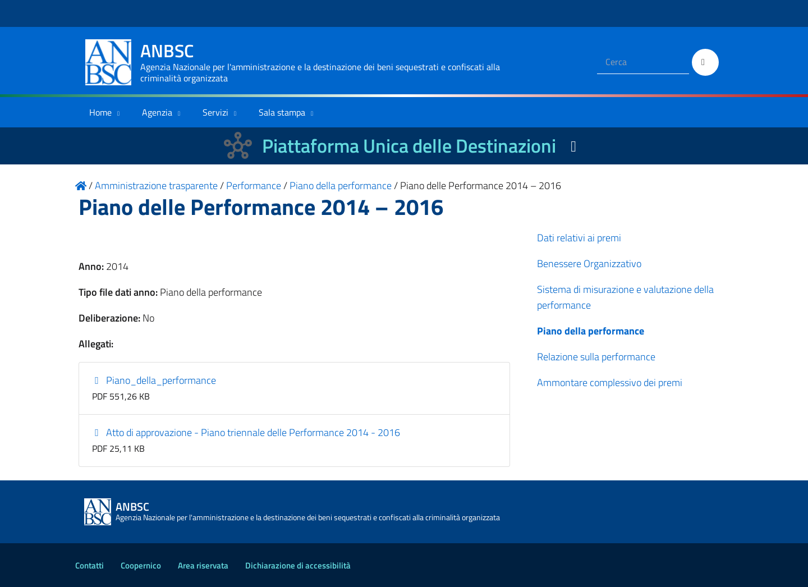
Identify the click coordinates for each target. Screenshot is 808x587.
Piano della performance (590, 330)
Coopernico (141, 565)
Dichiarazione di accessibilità (298, 565)
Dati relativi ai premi (579, 237)
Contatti (89, 565)
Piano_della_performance (154, 380)
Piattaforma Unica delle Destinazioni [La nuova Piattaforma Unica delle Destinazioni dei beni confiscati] (409, 145)
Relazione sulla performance (596, 356)
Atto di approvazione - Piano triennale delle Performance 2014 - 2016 (246, 432)
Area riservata (203, 565)
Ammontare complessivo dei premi (609, 382)
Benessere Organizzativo (589, 263)
